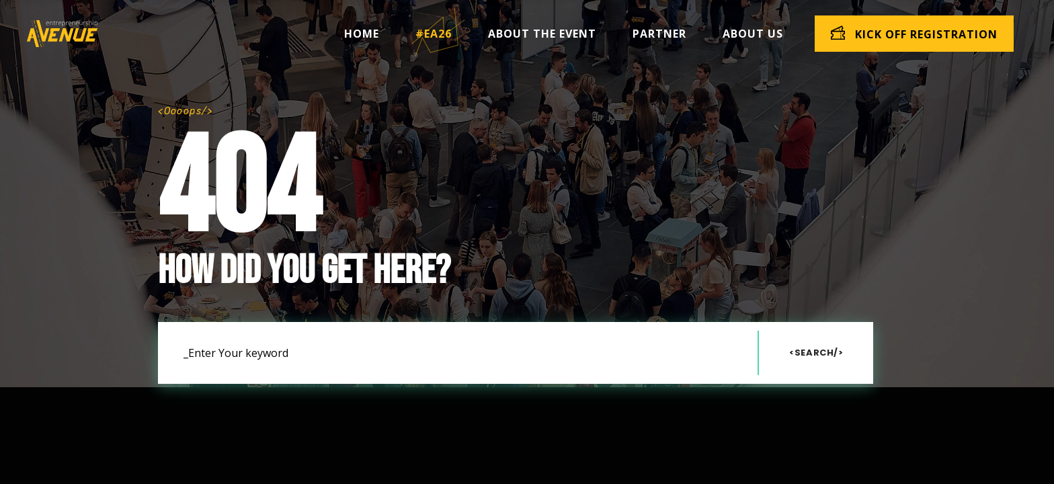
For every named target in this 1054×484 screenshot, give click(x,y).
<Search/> (816, 352)
